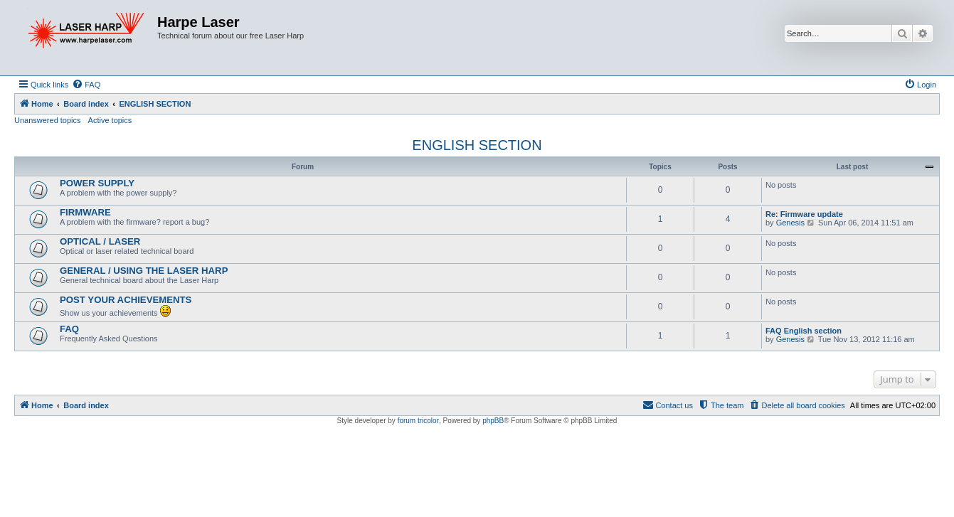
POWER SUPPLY (97, 183)
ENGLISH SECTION (476, 145)
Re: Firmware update (804, 214)
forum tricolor (418, 421)
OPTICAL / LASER (100, 241)
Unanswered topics (47, 120)
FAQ (69, 329)
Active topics (110, 120)
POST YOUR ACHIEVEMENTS (125, 299)
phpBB (493, 421)
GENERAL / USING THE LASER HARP (144, 270)
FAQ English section (803, 330)
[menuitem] (86, 84)
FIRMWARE (85, 212)
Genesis (790, 222)
